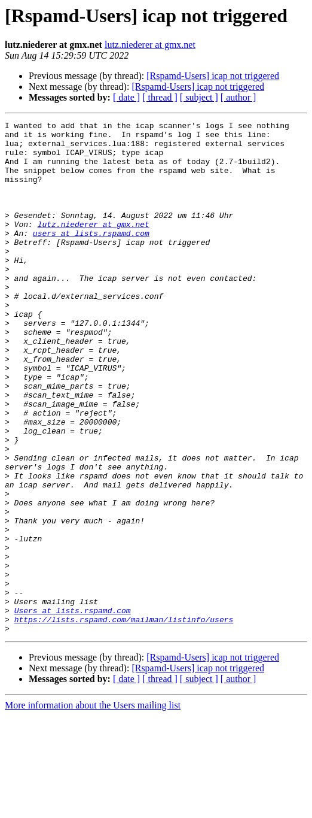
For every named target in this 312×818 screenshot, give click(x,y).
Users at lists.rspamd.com (72, 709)
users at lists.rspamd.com (91, 256)
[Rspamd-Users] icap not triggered (212, 76)
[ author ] (238, 97)
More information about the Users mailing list (93, 807)
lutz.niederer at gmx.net (150, 45)
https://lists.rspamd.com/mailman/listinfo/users (124, 719)
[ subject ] (199, 97)
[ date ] (126, 97)
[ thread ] (160, 97)
